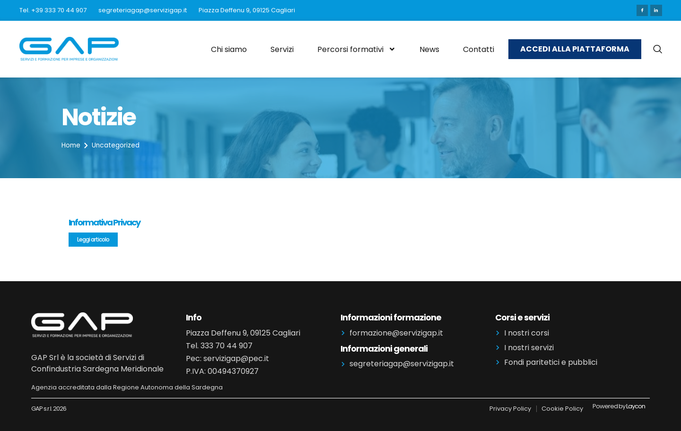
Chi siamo (229, 48)
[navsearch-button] (657, 49)
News (429, 48)
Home (71, 145)
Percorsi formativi (356, 49)
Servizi (282, 48)
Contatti (478, 48)
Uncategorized (117, 145)
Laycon (635, 405)
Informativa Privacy (104, 222)
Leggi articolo (93, 239)
